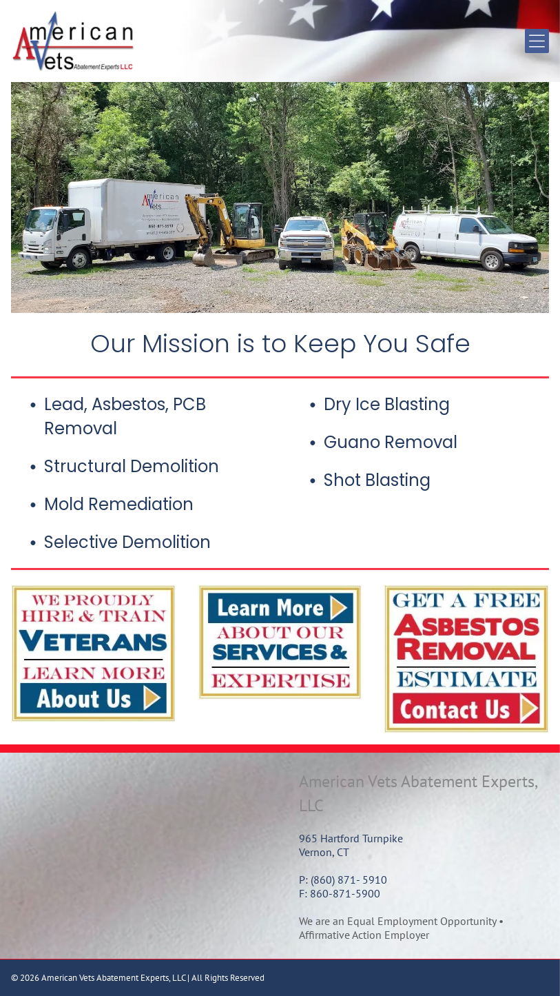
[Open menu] (537, 41)
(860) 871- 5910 (349, 879)
